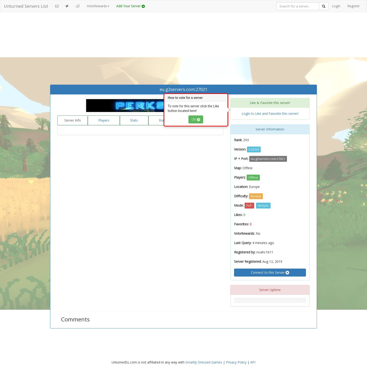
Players (103, 120)
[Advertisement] (183, 49)
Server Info (72, 120)
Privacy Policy (236, 362)
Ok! (195, 119)
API (252, 362)
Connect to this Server (270, 272)
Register (353, 6)
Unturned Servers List (26, 6)
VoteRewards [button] (98, 6)
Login (336, 6)
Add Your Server (130, 6)
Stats (134, 120)
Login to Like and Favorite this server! (270, 113)
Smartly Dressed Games (203, 362)
